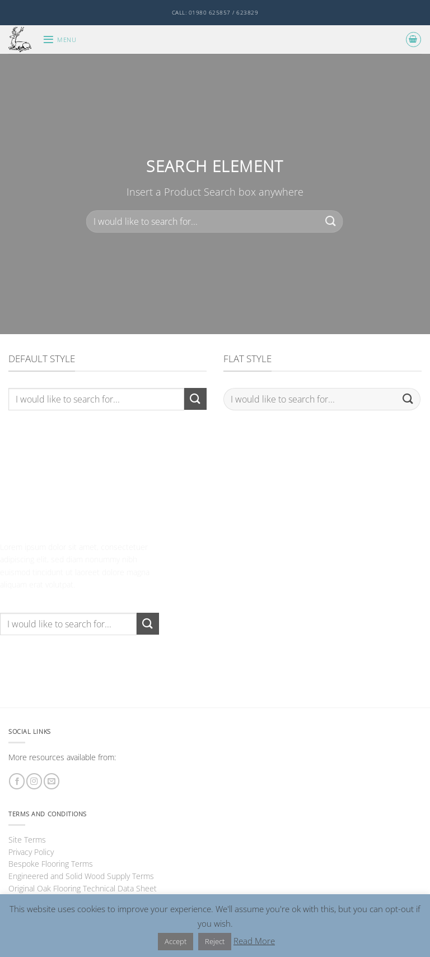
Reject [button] (215, 941)
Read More (254, 940)
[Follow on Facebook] (17, 781)
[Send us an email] (51, 781)
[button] (59, 39)
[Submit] (330, 221)
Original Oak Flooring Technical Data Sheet (82, 888)
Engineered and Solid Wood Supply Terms (81, 876)
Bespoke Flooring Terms (50, 863)
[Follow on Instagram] (34, 781)
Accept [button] (175, 941)
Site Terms (27, 839)
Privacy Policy (31, 852)
